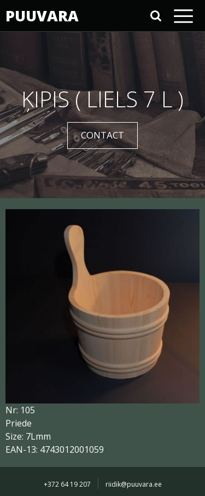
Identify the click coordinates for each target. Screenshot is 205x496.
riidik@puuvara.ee (134, 484)
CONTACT (102, 135)
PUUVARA (41, 15)
